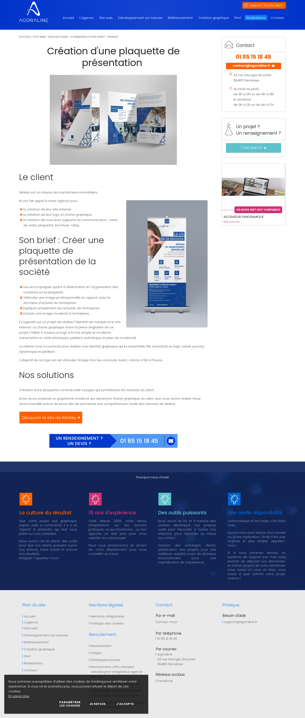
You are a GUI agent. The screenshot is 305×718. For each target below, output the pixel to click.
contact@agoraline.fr (253, 66)
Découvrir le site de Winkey (51, 417)
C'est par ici (253, 148)
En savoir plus (18, 696)
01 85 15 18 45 (139, 441)
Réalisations (58, 37)
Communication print (88, 37)
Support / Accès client (265, 5)
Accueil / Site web (32, 37)
